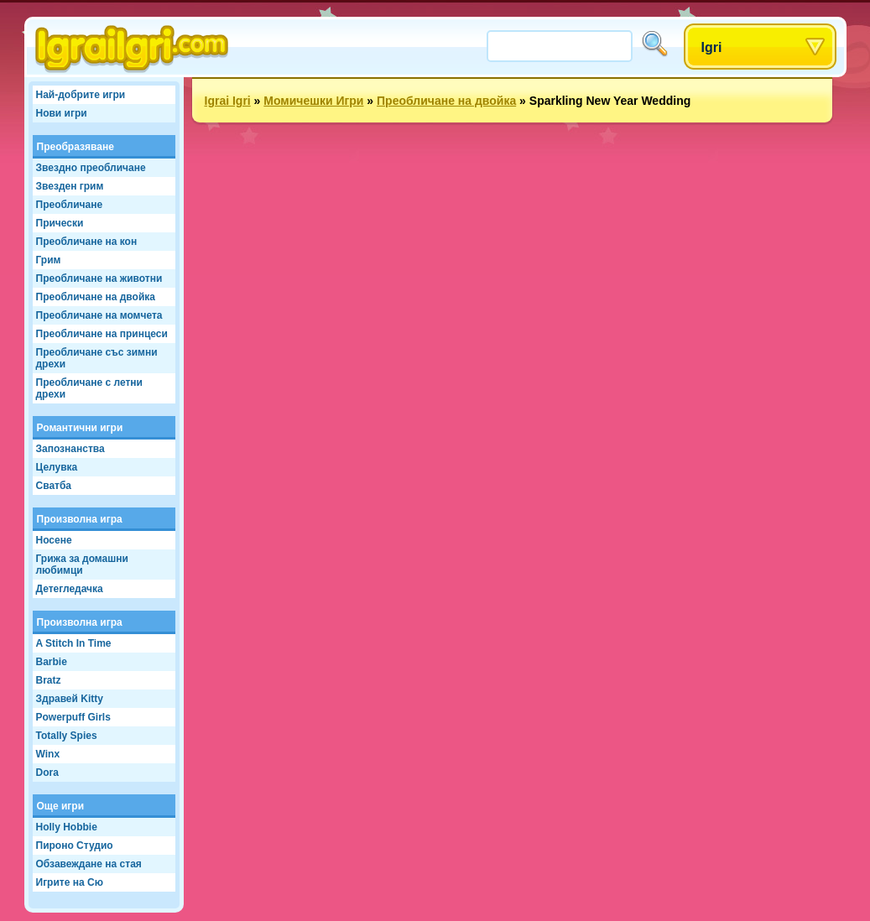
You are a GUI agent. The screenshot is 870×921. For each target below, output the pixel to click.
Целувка (57, 467)
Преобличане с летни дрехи (89, 388)
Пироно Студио (74, 845)
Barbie (51, 662)
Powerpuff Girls (73, 717)
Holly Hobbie (66, 827)
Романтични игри (80, 428)
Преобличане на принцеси (102, 334)
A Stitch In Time (74, 643)
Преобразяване (75, 147)
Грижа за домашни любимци (82, 564)
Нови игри (61, 113)
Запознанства (70, 449)
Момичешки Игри (313, 100)
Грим (48, 260)
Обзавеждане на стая (89, 864)
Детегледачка (69, 589)
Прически (60, 223)
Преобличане (69, 205)
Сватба (54, 486)
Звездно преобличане (91, 168)
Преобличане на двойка (95, 297)
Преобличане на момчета (99, 315)
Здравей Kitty (69, 699)
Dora (47, 772)
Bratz (48, 680)
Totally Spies (66, 735)
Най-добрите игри (81, 95)
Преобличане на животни (99, 278)
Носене (54, 540)
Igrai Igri (228, 100)
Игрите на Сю (69, 882)
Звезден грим (70, 186)
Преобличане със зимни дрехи (97, 358)
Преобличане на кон (87, 241)
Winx (48, 754)
